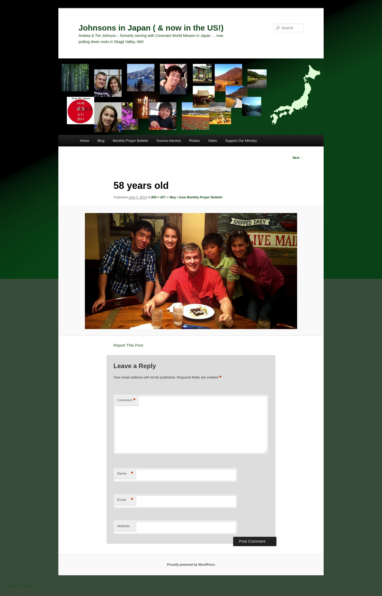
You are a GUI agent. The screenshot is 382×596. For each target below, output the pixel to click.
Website (123, 526)
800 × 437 (158, 197)
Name (125, 474)
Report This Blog (22, 586)
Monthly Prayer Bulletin (130, 141)
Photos (194, 141)
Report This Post (128, 345)
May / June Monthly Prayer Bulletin (196, 197)
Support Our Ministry (241, 141)
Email (125, 500)
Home (84, 141)
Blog (100, 141)
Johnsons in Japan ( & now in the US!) (151, 27)
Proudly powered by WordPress (191, 565)
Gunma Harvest (169, 141)
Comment (126, 400)
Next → (298, 158)
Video (212, 141)
